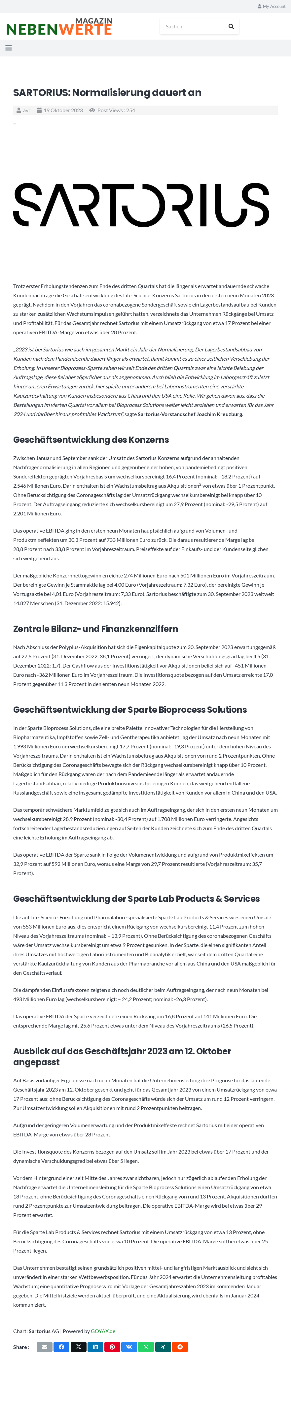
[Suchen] (234, 26)
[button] (8, 48)
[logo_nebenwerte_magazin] (61, 26)
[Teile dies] (61, 1347)
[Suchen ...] (202, 26)
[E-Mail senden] (45, 1347)
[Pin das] (112, 1347)
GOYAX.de (103, 1331)
